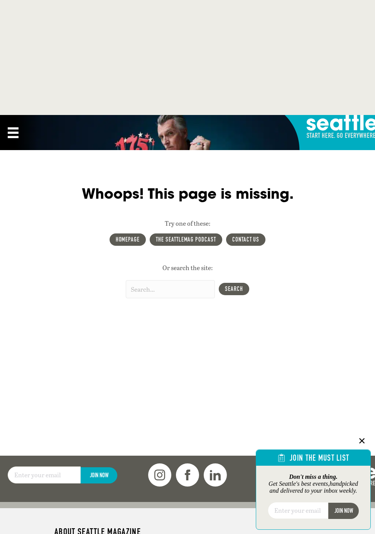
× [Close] (362, 440)
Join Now (99, 475)
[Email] (44, 474)
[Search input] (170, 289)
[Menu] (13, 132)
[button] (234, 289)
